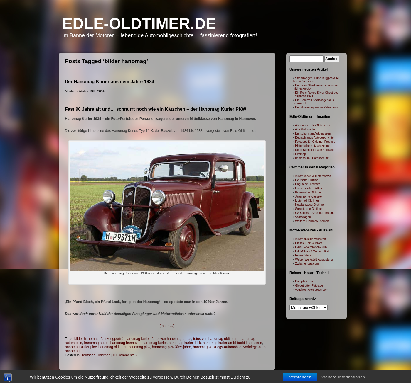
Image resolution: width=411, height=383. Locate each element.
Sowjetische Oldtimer (309, 208)
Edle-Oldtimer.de (139, 23)
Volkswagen (303, 217)
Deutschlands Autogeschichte (314, 137)
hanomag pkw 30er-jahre (171, 347)
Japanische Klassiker (309, 196)
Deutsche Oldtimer (95, 355)
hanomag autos (96, 343)
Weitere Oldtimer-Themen (312, 221)
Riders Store (303, 255)
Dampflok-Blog (304, 281)
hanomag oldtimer (112, 347)
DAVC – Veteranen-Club (311, 247)
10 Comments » (125, 355)
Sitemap (300, 154)
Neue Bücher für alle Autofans (314, 150)
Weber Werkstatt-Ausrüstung (314, 259)
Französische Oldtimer (309, 188)
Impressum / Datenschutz (311, 158)
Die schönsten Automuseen (313, 133)
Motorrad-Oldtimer (307, 200)
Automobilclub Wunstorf (310, 239)
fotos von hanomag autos (171, 339)
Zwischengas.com (307, 263)
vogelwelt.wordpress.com (311, 289)
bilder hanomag (86, 339)
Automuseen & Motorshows (313, 176)
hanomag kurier (154, 343)
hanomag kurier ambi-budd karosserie (232, 343)
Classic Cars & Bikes (308, 243)
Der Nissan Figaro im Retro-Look (316, 107)
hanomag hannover (125, 343)
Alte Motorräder (305, 129)
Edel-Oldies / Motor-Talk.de (313, 251)
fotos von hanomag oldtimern (216, 339)
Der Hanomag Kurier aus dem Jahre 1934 (109, 81)
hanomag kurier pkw (80, 347)
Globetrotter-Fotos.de (309, 285)
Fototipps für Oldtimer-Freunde (315, 141)
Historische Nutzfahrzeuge (312, 145)
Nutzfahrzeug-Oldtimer (310, 204)
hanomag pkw (139, 347)
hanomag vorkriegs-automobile (217, 347)
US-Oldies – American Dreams (315, 213)
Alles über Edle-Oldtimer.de (313, 125)
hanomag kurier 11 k (185, 343)
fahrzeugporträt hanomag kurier (124, 339)
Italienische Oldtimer (308, 192)
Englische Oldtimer (307, 184)
